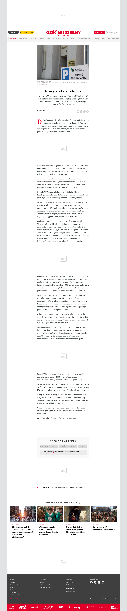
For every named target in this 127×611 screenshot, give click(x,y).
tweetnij (84, 111)
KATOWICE (48, 487)
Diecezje (96, 39)
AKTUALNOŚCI (22, 39)
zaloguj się (110, 32)
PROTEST (83, 487)
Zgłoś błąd (14, 599)
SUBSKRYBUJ (99, 32)
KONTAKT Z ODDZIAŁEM (83, 39)
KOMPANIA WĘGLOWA (57, 487)
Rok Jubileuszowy (58, 39)
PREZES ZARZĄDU (76, 487)
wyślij (87, 111)
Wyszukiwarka (117, 32)
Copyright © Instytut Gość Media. (97, 598)
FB (81, 111)
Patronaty (106, 39)
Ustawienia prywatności (45, 587)
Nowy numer (12, 39)
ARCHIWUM (70, 39)
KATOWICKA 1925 (44, 39)
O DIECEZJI (115, 39)
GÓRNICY (44, 487)
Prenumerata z (26, 32)
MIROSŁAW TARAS (67, 487)
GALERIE (33, 39)
